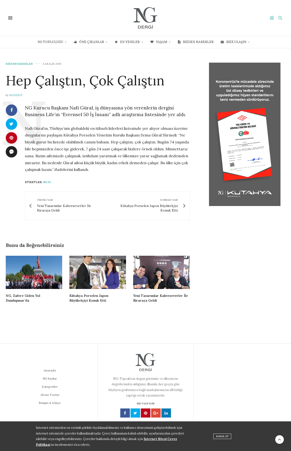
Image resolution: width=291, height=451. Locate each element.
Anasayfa (50, 370)
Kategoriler (50, 386)
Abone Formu (49, 395)
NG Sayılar (50, 378)
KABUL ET (222, 436)
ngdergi (15, 95)
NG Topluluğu (50, 42)
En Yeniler (127, 42)
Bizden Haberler (196, 42)
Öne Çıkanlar (89, 42)
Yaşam (158, 42)
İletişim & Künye (50, 403)
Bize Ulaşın (233, 42)
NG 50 (47, 182)
